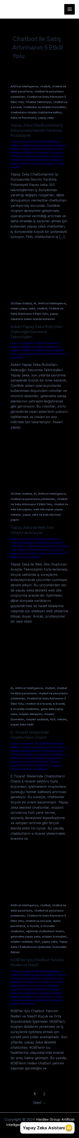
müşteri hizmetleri (54, 936)
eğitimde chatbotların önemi (45, 931)
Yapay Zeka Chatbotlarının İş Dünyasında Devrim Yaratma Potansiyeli (37, 130)
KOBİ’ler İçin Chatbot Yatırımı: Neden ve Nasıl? (38, 962)
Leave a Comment (22, 141)
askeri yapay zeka (23, 308)
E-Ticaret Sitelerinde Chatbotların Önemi (30, 735)
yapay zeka (46, 117)
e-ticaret (58, 703)
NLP (52, 719)
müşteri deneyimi (30, 714)
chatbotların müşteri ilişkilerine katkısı (36, 112)
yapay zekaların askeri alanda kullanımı (41, 354)
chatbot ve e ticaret (23, 156)
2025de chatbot (21, 303)
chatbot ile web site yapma (34, 549)
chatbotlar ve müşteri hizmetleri (44, 107)
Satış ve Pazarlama (23, 117)
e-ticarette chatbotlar (25, 709)
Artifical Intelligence (24, 86)
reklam (62, 719)
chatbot (45, 86)
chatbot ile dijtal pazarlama (38, 145)
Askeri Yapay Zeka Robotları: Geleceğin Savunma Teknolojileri (37, 331)
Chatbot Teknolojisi (38, 102)
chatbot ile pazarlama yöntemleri (33, 499)
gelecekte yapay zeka (25, 936)
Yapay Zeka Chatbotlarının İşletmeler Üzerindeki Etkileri (39, 947)
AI (34, 303)
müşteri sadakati (37, 719)
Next (39, 1102)
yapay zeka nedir (22, 724)
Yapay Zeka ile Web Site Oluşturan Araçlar (32, 530)
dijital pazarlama (21, 985)
